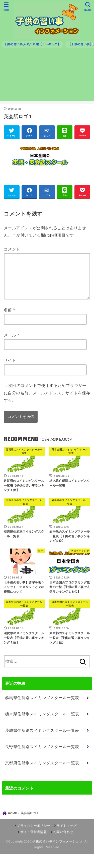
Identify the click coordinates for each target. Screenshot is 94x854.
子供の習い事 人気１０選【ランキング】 (32, 44)
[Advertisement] (47, 76)
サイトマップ (66, 826)
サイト (10, 360)
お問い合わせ (63, 832)
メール (11, 335)
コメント (12, 249)
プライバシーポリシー (33, 826)
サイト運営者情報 (33, 832)
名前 (9, 309)
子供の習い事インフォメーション (57, 841)
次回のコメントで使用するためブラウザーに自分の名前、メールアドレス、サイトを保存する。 (47, 392)
